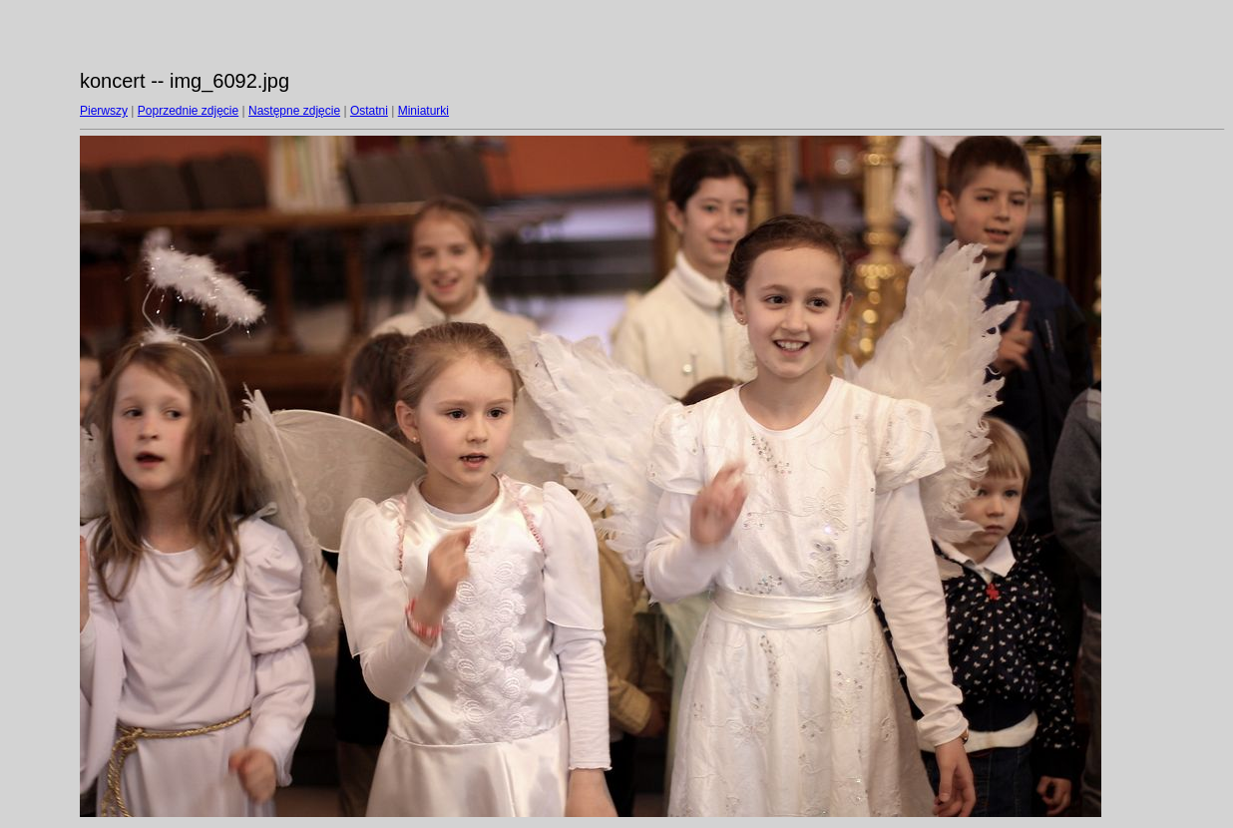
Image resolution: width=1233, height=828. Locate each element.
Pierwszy (104, 111)
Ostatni (369, 111)
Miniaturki (423, 111)
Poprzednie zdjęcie (188, 111)
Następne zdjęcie (294, 111)
